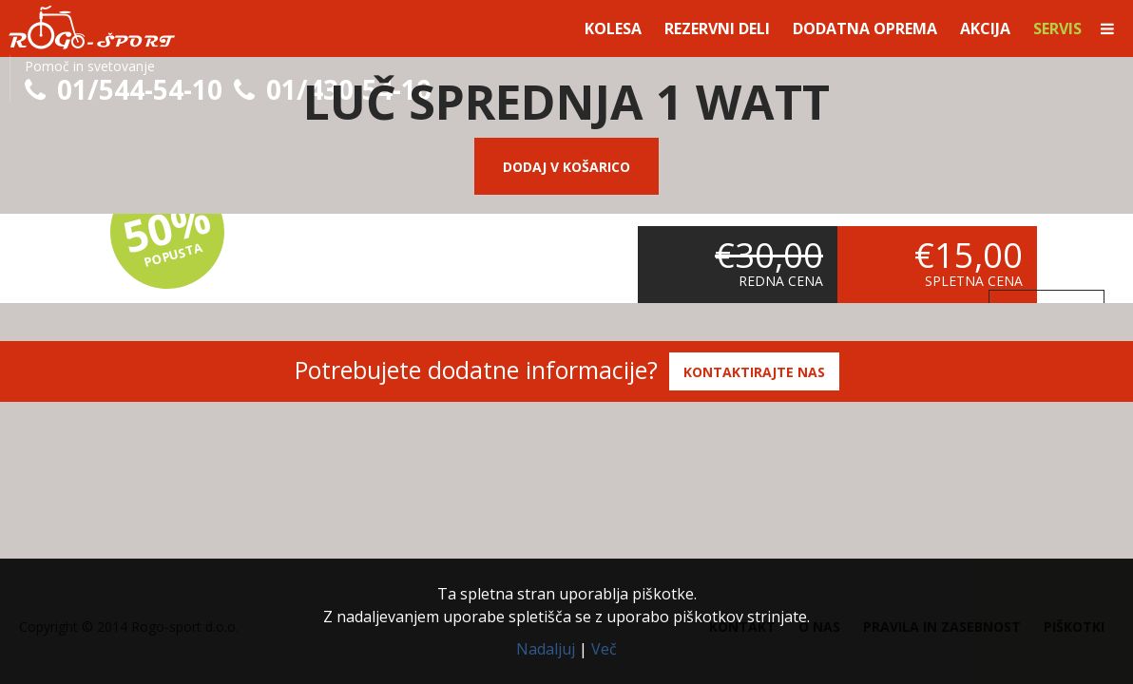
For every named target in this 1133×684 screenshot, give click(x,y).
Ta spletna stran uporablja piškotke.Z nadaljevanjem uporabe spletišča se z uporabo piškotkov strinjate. (566, 605)
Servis (1057, 28)
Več (604, 648)
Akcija (985, 28)
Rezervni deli (717, 28)
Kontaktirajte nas (754, 372)
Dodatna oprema (865, 28)
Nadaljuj (545, 648)
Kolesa (613, 28)
